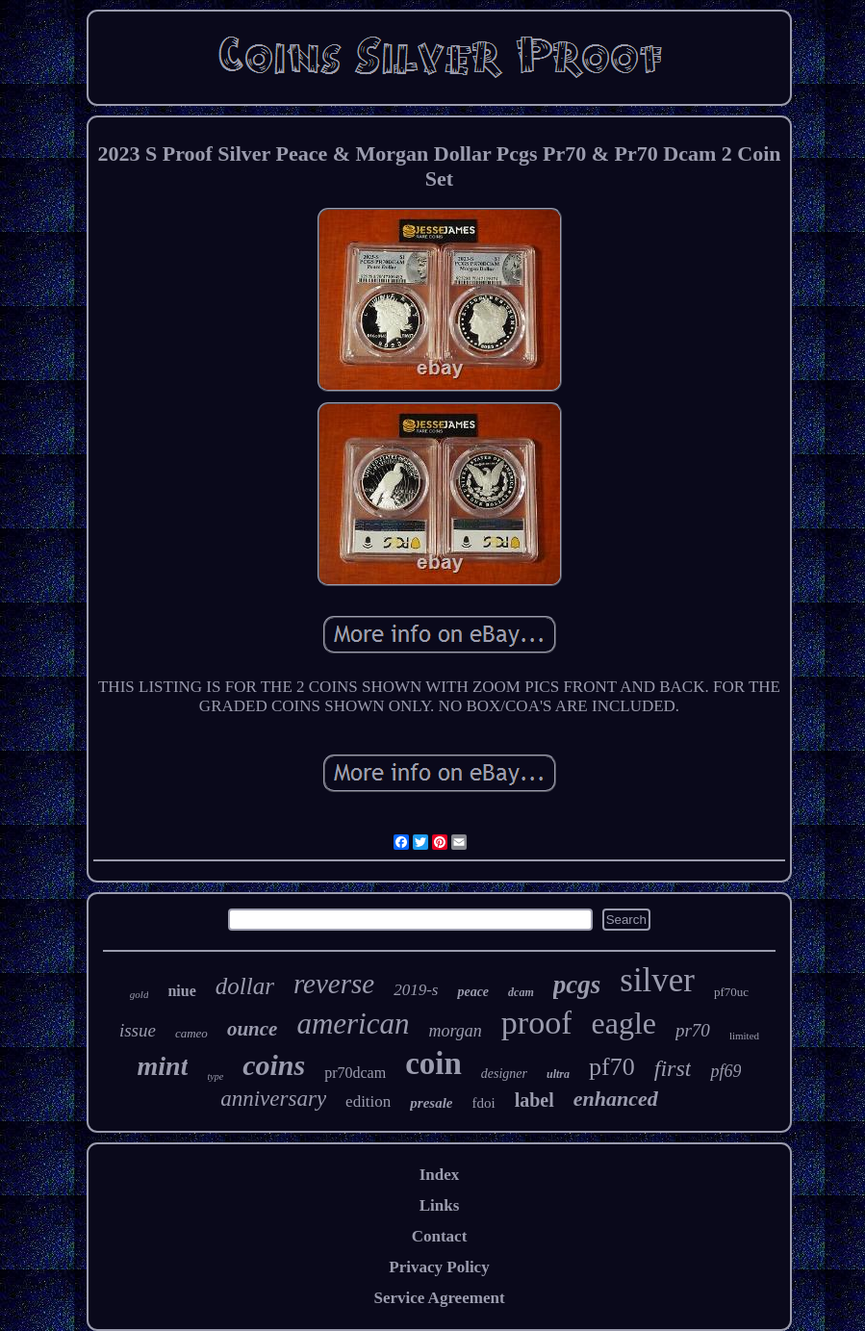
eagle (623, 1023)
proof (536, 1022)
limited (744, 1035)
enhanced (615, 1099)
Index (440, 1174)
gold (139, 994)
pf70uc (731, 992)
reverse (333, 983)
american (352, 1023)
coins (273, 1065)
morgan (454, 1030)
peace (473, 992)
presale (431, 1103)
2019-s (416, 990)
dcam (521, 992)
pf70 (612, 1067)
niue (181, 991)
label (534, 1100)
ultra (558, 1074)
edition (368, 1101)
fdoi (483, 1103)
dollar (245, 986)
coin (433, 1063)
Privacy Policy (439, 1267)
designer (504, 1073)
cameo (191, 1033)
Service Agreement (438, 1298)
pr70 (692, 1030)
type (215, 1076)
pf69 (725, 1071)
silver (657, 980)
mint (163, 1066)
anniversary (273, 1099)
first (673, 1068)
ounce (252, 1028)
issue (137, 1030)
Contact (440, 1236)
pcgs (577, 984)
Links (440, 1205)
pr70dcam (355, 1072)
